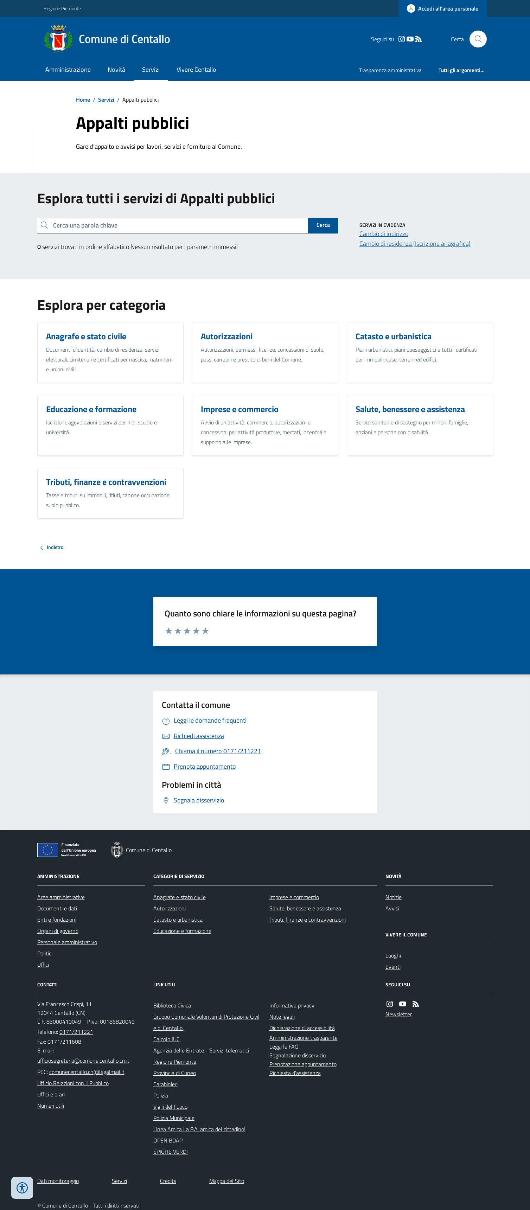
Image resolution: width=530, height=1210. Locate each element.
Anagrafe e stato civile (179, 897)
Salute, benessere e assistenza (305, 908)
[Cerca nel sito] (475, 39)
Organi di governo (57, 931)
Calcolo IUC (166, 1039)
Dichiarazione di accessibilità (302, 1028)
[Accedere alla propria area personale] (442, 8)
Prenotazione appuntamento (303, 1064)
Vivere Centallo (196, 69)
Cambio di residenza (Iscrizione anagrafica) (415, 243)
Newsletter (398, 1014)
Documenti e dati (57, 908)
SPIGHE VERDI (170, 1151)
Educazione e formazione (182, 931)
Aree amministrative (61, 897)
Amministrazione (68, 69)
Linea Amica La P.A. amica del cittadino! (199, 1129)
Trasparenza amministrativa (390, 70)
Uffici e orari (51, 1094)
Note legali (282, 1016)
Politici (44, 953)
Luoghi (393, 955)
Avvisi (392, 908)
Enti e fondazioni (56, 919)
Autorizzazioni (169, 908)
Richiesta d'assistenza (295, 1073)
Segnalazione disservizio (297, 1055)
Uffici (43, 964)
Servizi (151, 69)
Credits (168, 1181)
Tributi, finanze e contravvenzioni (307, 919)
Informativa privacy (291, 1005)
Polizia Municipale (173, 1118)
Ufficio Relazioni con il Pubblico (73, 1083)
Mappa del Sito (226, 1181)
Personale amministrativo (67, 942)
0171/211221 (76, 1031)
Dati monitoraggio (58, 1181)
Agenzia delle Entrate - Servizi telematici (201, 1050)
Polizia (160, 1095)
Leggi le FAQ (284, 1046)
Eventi (393, 966)
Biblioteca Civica (172, 1005)
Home (83, 99)
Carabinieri (165, 1084)
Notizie (393, 897)
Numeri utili (50, 1105)
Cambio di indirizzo (383, 233)
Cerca (323, 224)
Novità (116, 69)
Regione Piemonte (62, 8)
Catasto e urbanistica (178, 919)
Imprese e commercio (294, 897)
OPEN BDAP (168, 1140)
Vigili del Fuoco (170, 1106)
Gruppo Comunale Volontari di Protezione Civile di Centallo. (206, 1022)
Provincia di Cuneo (174, 1073)
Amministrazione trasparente (303, 1037)
